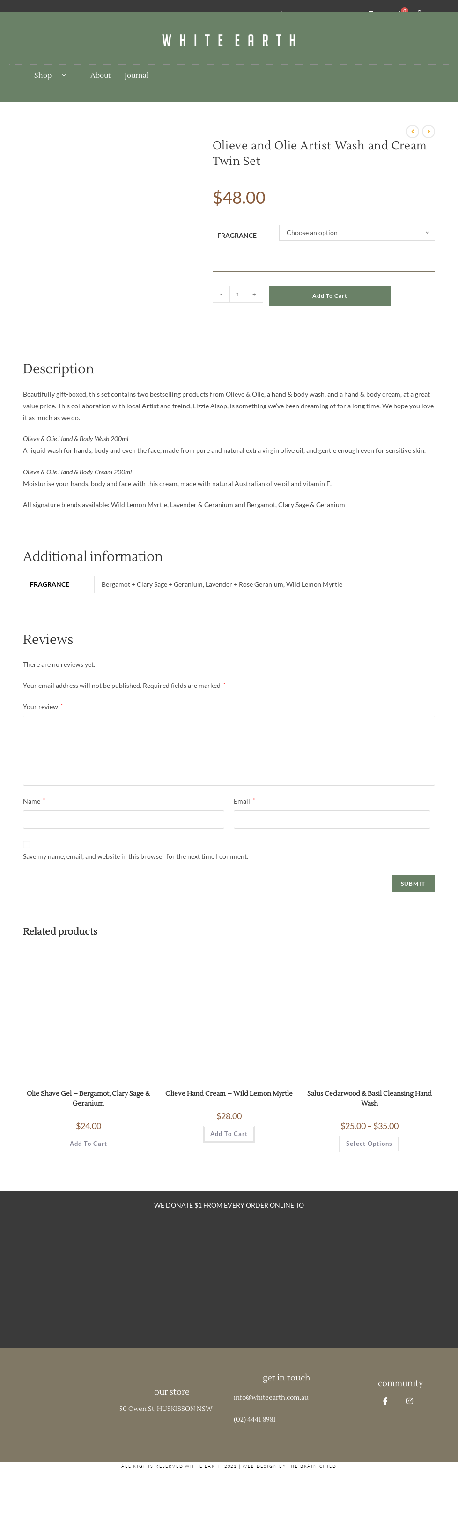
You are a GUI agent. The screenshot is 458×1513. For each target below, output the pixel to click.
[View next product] (428, 131)
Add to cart (329, 295)
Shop (54, 75)
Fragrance (237, 235)
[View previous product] (412, 131)
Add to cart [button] (88, 1143)
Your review (43, 706)
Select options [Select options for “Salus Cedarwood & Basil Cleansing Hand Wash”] (369, 1143)
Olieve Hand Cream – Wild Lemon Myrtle (229, 1094)
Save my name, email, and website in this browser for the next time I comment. (135, 856)
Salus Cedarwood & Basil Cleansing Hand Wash (369, 1099)
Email (244, 801)
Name (34, 801)
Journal (136, 75)
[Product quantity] (237, 294)
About (100, 75)
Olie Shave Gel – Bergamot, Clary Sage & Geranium (88, 1099)
